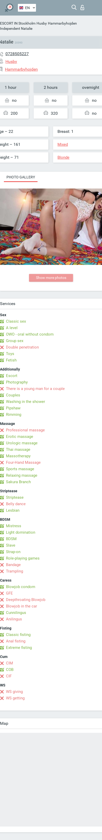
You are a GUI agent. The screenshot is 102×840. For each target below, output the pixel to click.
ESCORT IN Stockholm (17, 23)
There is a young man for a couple (35, 388)
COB (9, 669)
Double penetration (22, 347)
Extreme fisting (19, 647)
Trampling (14, 571)
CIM (9, 663)
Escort (11, 375)
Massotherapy (18, 456)
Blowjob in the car (21, 606)
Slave (10, 545)
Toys (10, 353)
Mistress (13, 526)
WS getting (15, 698)
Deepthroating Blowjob (25, 599)
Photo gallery (20, 177)
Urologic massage (22, 443)
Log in (82, 7)
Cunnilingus (16, 612)
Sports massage (20, 469)
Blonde (63, 157)
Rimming (13, 414)
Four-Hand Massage (23, 462)
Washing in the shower (25, 401)
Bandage (13, 564)
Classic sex (16, 321)
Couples (13, 395)
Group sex (14, 340)
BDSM (11, 539)
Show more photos (51, 278)
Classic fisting (18, 634)
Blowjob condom (20, 586)
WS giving (14, 691)
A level (12, 327)
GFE (9, 593)
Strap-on (13, 551)
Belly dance (16, 504)
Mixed (62, 144)
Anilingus (14, 619)
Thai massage (18, 449)
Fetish (11, 360)
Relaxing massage (21, 475)
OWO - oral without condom (30, 334)
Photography (17, 382)
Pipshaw (13, 408)
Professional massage (25, 430)
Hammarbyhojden (62, 23)
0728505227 (17, 53)
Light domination (20, 532)
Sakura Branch (18, 482)
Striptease (15, 497)
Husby (42, 23)
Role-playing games (23, 558)
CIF (9, 676)
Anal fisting (15, 641)
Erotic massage (19, 436)
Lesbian (12, 510)
